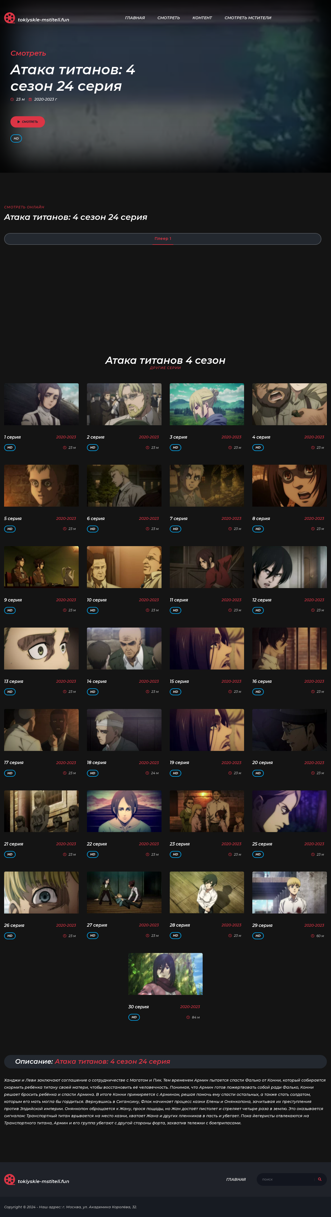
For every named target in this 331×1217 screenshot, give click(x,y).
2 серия (95, 437)
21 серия (13, 844)
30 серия (138, 1006)
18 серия (96, 762)
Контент (202, 17)
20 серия (262, 762)
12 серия (261, 600)
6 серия (96, 518)
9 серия (13, 600)
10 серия (97, 600)
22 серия (97, 844)
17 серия (14, 762)
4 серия (261, 437)
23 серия (180, 844)
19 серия (179, 762)
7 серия (179, 518)
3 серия (178, 437)
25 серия (262, 844)
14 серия (97, 681)
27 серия (97, 925)
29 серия (262, 925)
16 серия (262, 681)
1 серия (12, 437)
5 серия (13, 518)
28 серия (180, 925)
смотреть (28, 122)
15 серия (179, 681)
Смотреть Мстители (248, 17)
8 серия (261, 518)
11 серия (179, 600)
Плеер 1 (163, 238)
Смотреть (168, 17)
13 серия (13, 681)
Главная (135, 17)
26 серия (14, 925)
